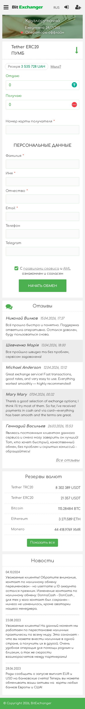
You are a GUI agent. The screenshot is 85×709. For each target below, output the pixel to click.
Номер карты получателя (29, 121)
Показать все (42, 542)
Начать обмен (42, 286)
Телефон (13, 225)
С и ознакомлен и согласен (43, 271)
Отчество (15, 191)
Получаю (14, 96)
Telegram (13, 243)
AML (67, 268)
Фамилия (13, 155)
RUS (56, 7)
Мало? (56, 66)
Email (10, 208)
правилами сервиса (41, 268)
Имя (9, 173)
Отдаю (12, 76)
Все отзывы (67, 460)
